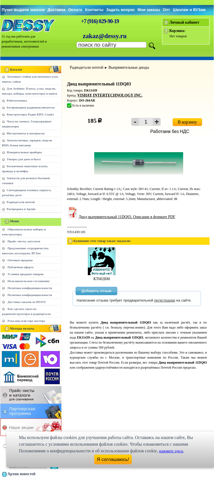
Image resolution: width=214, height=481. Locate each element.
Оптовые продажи (20, 260)
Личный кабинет (184, 22)
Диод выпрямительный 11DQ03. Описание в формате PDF (121, 217)
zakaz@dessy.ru (105, 36)
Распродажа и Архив (21, 209)
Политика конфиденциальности (30, 288)
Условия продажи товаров (25, 274)
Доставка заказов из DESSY (27, 302)
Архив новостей (22, 474)
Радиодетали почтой (21, 202)
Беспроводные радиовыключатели (30, 107)
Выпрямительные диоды (128, 67)
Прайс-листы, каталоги (24, 241)
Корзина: (177, 31)
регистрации (164, 300)
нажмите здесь (171, 451)
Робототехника (17, 100)
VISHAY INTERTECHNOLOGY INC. (109, 95)
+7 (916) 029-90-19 (100, 21)
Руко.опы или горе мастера (26, 320)
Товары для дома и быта (24, 159)
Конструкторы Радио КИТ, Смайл (30, 114)
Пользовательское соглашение (28, 281)
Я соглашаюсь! (113, 459)
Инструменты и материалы (26, 133)
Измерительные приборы (24, 152)
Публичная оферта (20, 267)
